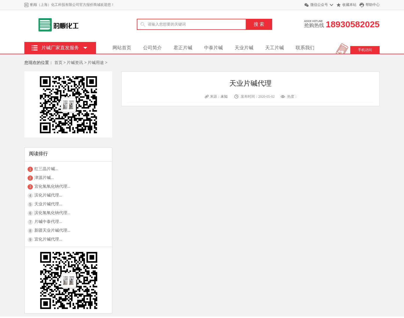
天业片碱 (244, 47)
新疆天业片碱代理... (52, 230)
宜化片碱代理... (48, 239)
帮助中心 (373, 5)
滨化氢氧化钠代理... (52, 213)
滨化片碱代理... (48, 195)
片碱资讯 (75, 62)
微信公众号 (319, 5)
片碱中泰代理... (48, 221)
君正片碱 (183, 47)
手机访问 (365, 50)
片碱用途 (95, 62)
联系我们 (305, 47)
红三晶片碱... (46, 169)
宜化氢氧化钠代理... (52, 186)
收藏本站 (349, 5)
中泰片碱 (213, 47)
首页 (58, 62)
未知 (224, 96)
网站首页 (121, 47)
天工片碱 (274, 47)
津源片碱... (44, 177)
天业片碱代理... (48, 204)
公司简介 (152, 47)
